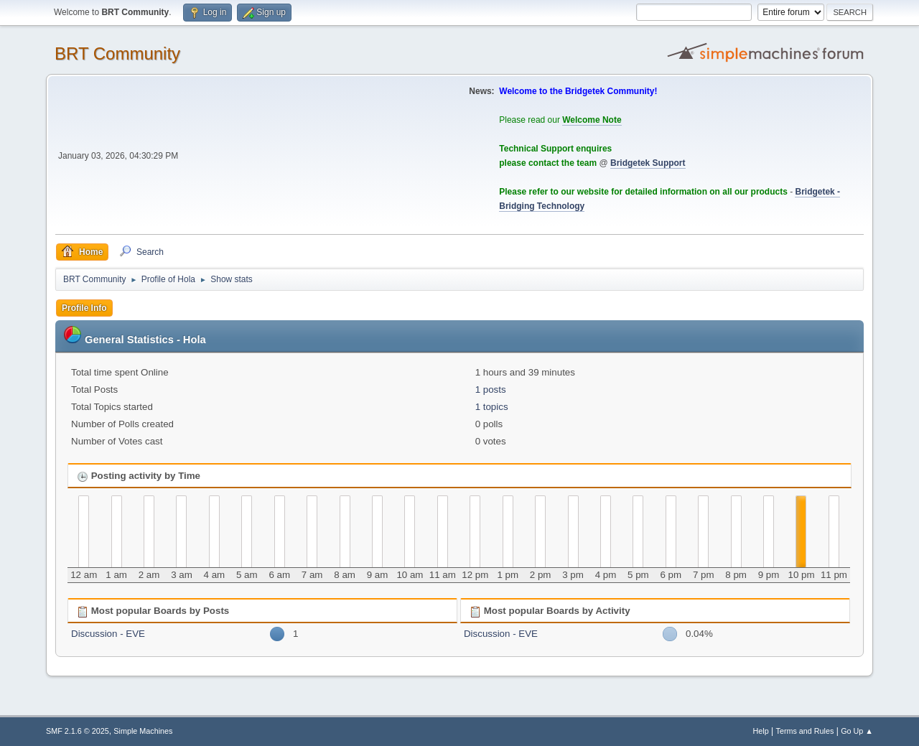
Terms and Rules (805, 731)
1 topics (491, 406)
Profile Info (84, 308)
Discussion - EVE (108, 633)
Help (761, 731)
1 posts (490, 389)
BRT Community (117, 53)
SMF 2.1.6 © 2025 (77, 731)
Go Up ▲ (857, 731)
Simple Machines (142, 731)
